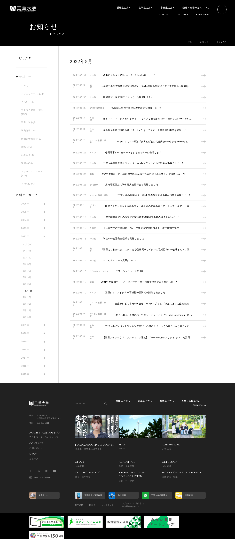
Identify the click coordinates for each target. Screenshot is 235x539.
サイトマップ (108, 505)
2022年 (25, 236)
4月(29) (27, 297)
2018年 (25, 349)
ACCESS (183, 14)
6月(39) (27, 284)
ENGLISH (201, 14)
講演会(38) (27, 163)
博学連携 (79, 505)
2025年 (25, 212)
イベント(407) (29, 102)
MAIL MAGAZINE (40, 477)
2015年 (25, 374)
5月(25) (29, 290)
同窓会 (93, 505)
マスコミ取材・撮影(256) (32, 112)
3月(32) (27, 303)
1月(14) (27, 317)
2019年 (25, 341)
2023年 (25, 228)
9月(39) (27, 264)
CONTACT (165, 14)
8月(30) (27, 270)
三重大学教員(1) (30, 122)
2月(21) (27, 310)
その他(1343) (28, 183)
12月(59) (27, 244)
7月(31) (27, 277)
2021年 (25, 325)
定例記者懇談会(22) (31, 138)
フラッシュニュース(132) (32, 173)
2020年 (25, 333)
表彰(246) (26, 147)
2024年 (25, 220)
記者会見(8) (27, 155)
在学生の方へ (146, 7)
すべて (24, 85)
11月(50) (27, 251)
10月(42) (27, 257)
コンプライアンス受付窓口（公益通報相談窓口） (133, 505)
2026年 (25, 203)
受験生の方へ (124, 7)
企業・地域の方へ (192, 7)
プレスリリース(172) (32, 93)
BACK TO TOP (195, 534)
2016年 (25, 366)
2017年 (25, 357)
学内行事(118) (29, 130)
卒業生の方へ (167, 7)
